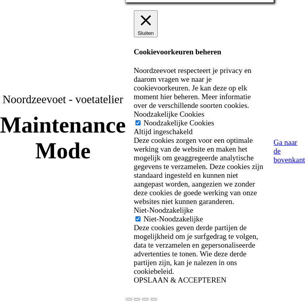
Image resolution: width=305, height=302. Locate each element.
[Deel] (145, 299)
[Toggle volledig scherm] (137, 299)
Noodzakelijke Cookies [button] (169, 114)
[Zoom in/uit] (129, 299)
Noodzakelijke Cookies (178, 123)
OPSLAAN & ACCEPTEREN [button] (180, 280)
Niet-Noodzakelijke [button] (163, 210)
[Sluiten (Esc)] (154, 299)
